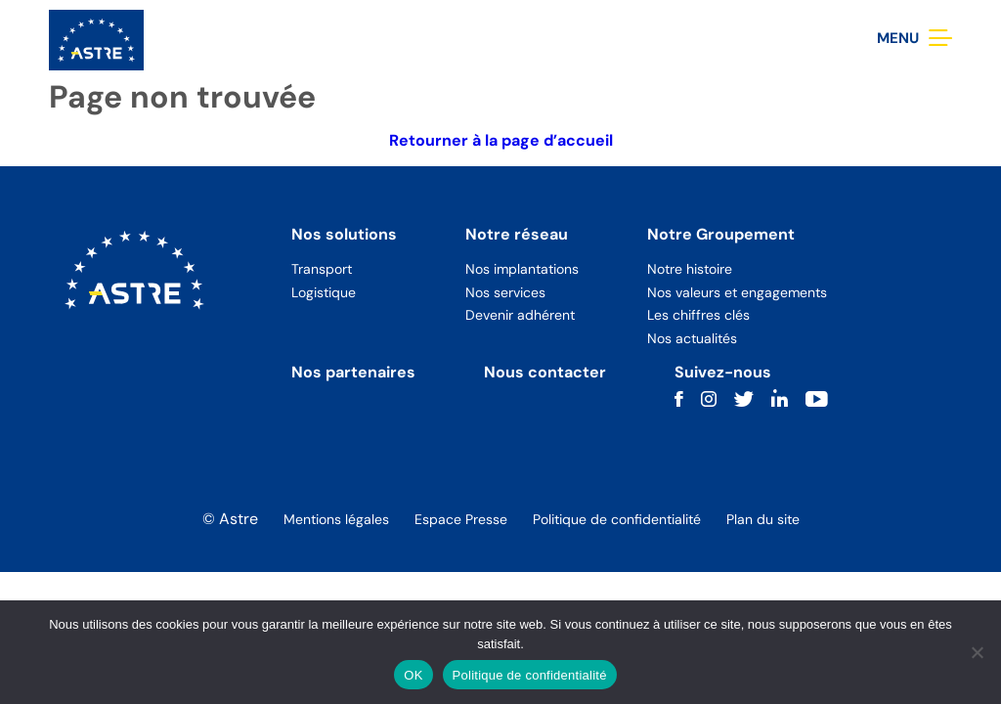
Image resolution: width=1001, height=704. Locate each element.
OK (413, 675)
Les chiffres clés (698, 315)
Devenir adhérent (520, 315)
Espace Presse (460, 519)
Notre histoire (689, 269)
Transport (321, 269)
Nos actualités (692, 338)
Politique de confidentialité (617, 519)
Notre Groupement (721, 234)
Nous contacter (545, 372)
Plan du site (763, 519)
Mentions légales (336, 519)
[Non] (976, 652)
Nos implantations (522, 269)
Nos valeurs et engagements (737, 292)
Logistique (323, 292)
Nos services (505, 292)
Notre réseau (516, 234)
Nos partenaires (353, 372)
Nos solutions (344, 234)
